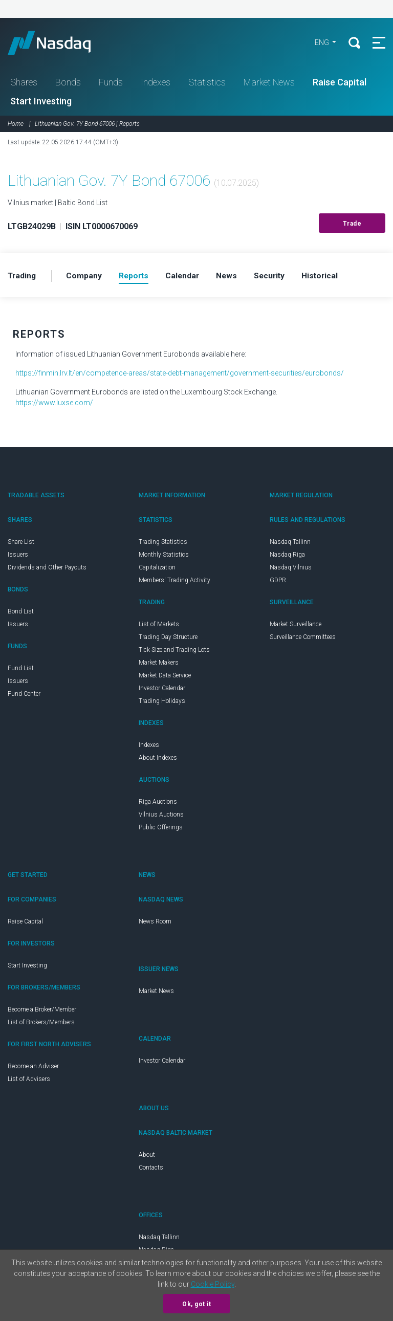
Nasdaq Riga (287, 556)
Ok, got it (196, 1304)
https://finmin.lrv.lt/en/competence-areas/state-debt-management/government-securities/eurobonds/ (179, 375)
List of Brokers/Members (41, 1024)
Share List (21, 543)
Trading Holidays (162, 703)
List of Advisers (29, 1081)
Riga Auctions (158, 803)
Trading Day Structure (168, 639)
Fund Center (24, 695)
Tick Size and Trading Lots (174, 651)
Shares (23, 83)
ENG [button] (320, 43)
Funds (111, 83)
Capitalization (157, 569)
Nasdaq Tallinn (290, 543)
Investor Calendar (162, 690)
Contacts (151, 1169)
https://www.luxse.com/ (54, 405)
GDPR (278, 582)
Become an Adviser (33, 1068)
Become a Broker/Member (42, 1011)
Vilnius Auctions (161, 816)
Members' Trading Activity (174, 582)
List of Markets (159, 626)
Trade (352, 225)
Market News (269, 83)
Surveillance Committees (303, 639)
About (147, 1156)
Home (16, 125)
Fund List (21, 670)
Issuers (18, 556)
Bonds (68, 83)
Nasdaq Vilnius (291, 569)
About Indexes (158, 759)
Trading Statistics (163, 543)
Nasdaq (61, 43)
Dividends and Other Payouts (47, 569)
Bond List (21, 613)
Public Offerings (161, 829)
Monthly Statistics (164, 556)
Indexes (155, 83)
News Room (155, 923)
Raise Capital (339, 83)
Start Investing (41, 102)
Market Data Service (165, 677)
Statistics (207, 83)
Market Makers (159, 664)
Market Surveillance (295, 626)
